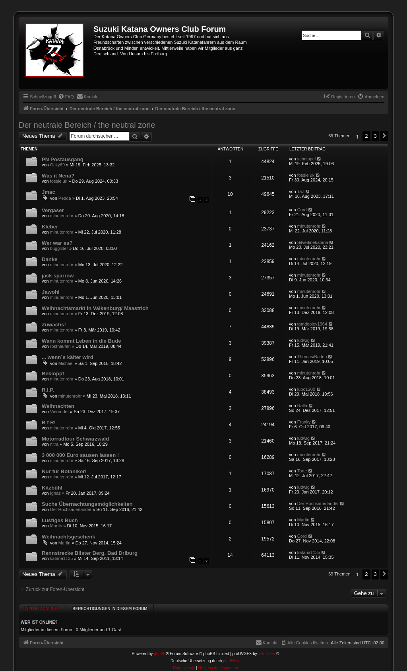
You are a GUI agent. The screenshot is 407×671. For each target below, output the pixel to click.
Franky (304, 421)
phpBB (160, 649)
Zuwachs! (54, 325)
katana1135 (61, 558)
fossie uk (58, 181)
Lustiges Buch (60, 520)
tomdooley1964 (312, 324)
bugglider (59, 248)
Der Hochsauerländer (71, 509)
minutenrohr (62, 215)
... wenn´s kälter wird (67, 357)
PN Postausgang (62, 159)
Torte (302, 470)
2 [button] (366, 136)
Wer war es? (57, 243)
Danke (50, 259)
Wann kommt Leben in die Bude (81, 341)
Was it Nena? (58, 176)
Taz (300, 191)
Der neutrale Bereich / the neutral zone (87, 125)
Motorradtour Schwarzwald (75, 439)
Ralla (302, 405)
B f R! (49, 422)
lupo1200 (306, 389)
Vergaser (53, 210)
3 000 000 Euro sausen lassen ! (80, 455)
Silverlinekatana (312, 242)
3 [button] (375, 136)
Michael (66, 363)
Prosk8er (267, 649)
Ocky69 (57, 164)
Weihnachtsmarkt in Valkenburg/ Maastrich (95, 308)
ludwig (303, 340)
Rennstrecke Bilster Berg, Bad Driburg (90, 553)
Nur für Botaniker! (64, 471)
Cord (302, 209)
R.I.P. (48, 390)
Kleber (50, 227)
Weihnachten (58, 406)
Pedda (64, 198)
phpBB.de (231, 656)
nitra (54, 444)
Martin (56, 525)
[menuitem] (66, 96)
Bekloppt (53, 373)
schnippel (306, 158)
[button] (384, 136)
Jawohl (51, 292)
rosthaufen (60, 346)
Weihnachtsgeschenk (68, 537)
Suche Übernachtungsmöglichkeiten (87, 504)
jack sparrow (58, 276)
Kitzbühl (52, 488)
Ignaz (55, 493)
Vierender (59, 411)
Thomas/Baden (312, 356)
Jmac (48, 192)
